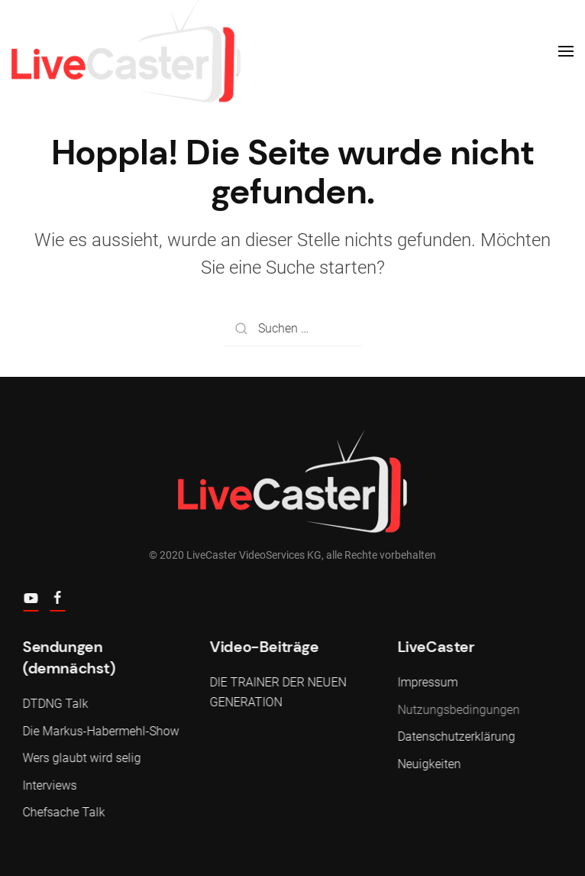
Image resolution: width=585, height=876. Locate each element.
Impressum (426, 682)
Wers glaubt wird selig (80, 758)
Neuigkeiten (428, 764)
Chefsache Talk (62, 812)
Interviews (48, 785)
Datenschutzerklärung (455, 736)
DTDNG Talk (54, 703)
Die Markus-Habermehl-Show (99, 731)
